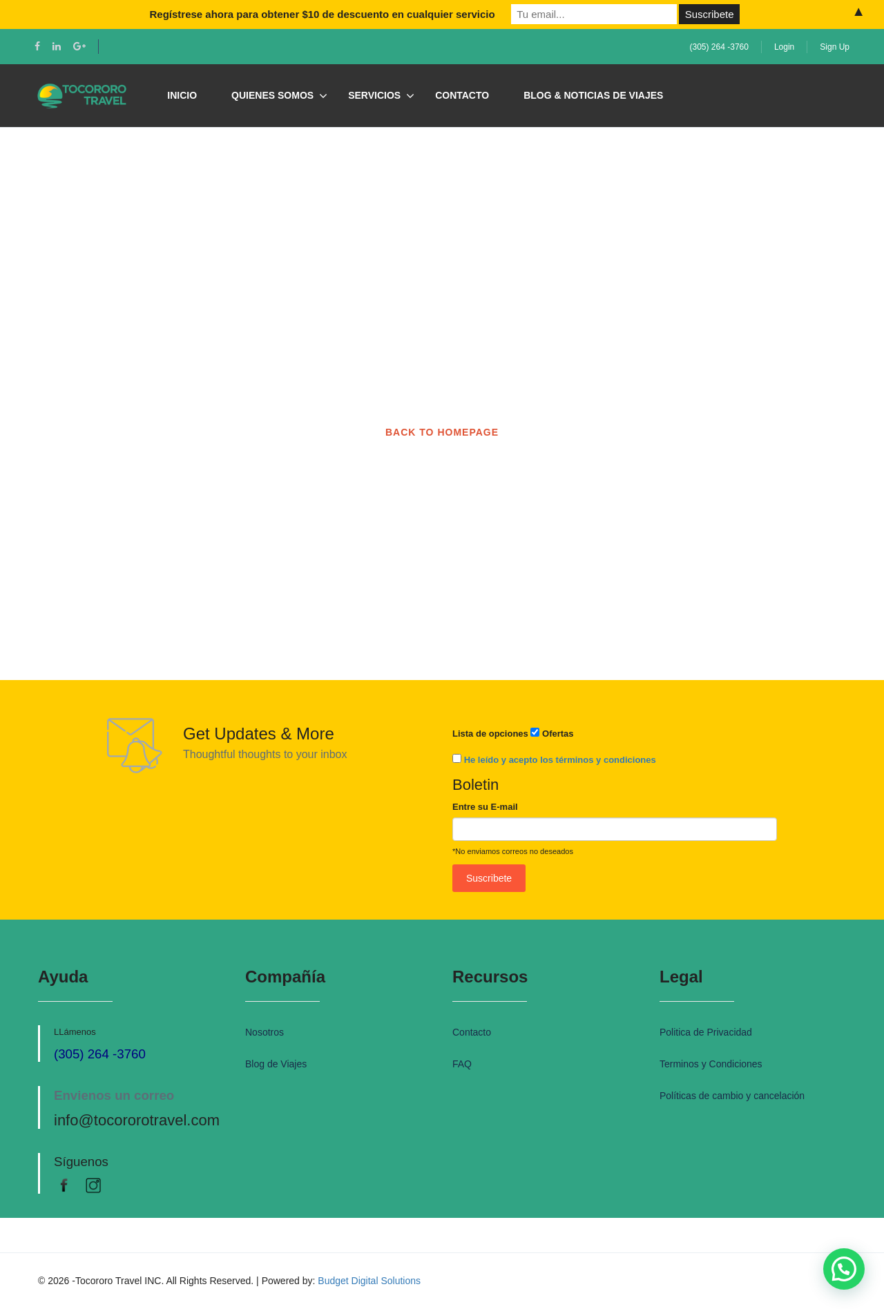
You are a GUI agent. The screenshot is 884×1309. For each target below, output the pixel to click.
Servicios (374, 95)
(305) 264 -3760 (719, 47)
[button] (844, 1269)
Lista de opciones (490, 733)
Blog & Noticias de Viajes (593, 95)
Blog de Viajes (276, 1063)
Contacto (462, 95)
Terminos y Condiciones (711, 1063)
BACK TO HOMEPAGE (442, 432)
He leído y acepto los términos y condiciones (560, 760)
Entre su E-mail (485, 807)
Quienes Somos (272, 95)
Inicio (182, 95)
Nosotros (264, 1032)
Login (784, 47)
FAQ (462, 1063)
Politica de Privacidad (706, 1032)
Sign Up (834, 47)
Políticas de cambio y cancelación (732, 1095)
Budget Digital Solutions (369, 1280)
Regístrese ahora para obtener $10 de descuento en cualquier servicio (321, 14)
